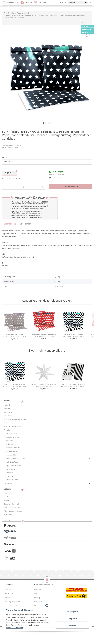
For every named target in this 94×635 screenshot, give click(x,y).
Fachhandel (8, 497)
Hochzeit (7, 405)
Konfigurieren (72, 619)
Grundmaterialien (12, 451)
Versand (19, 178)
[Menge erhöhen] (42, 187)
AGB (35, 593)
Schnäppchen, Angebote (12, 426)
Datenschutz (38, 589)
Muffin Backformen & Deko (15, 458)
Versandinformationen (12, 507)
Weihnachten (8, 423)
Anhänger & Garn (11, 433)
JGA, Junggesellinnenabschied (15, 419)
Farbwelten (8, 483)
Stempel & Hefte (11, 476)
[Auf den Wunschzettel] (87, 34)
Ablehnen (72, 626)
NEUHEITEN (86, 29)
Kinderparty (8, 412)
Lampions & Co (11, 455)
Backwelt (7, 409)
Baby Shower (8, 416)
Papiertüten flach (12, 462)
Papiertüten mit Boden (13, 465)
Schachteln (9, 473)
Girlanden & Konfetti (13, 448)
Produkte (7, 430)
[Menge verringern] (4, 187)
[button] (47, 161)
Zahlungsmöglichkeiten (12, 504)
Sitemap (37, 598)
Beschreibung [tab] (10, 224)
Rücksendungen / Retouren (13, 511)
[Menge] (23, 187)
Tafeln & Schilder (12, 480)
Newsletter (8, 515)
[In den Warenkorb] (70, 186)
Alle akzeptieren (72, 612)
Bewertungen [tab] (25, 224)
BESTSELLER (87, 32)
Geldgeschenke (11, 444)
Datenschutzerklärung (14, 628)
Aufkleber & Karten (12, 437)
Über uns (7, 493)
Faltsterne (9, 441)
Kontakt (6, 500)
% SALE (85, 26)
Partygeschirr (10, 469)
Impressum (38, 602)
